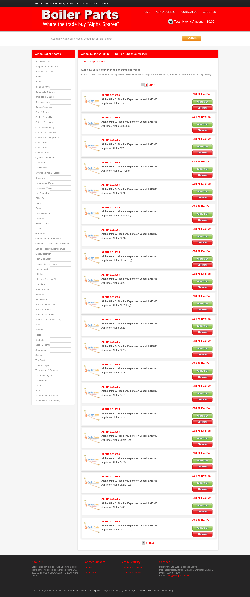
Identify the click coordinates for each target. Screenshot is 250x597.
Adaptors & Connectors (46, 66)
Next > (151, 84)
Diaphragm (40, 162)
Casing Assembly (43, 117)
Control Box (41, 142)
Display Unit (41, 167)
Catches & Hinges (44, 122)
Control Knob (41, 147)
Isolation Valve (42, 289)
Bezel (38, 81)
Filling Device (41, 198)
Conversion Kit (42, 152)
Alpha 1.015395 (98, 61)
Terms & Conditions (133, 567)
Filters (38, 203)
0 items (187, 21)
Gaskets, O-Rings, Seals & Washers (52, 243)
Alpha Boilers (165, 11)
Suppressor (40, 350)
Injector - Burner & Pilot (46, 279)
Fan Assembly (42, 193)
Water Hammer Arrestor (46, 395)
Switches (39, 355)
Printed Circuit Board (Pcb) (48, 319)
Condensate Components (47, 137)
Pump (38, 324)
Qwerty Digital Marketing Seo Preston (142, 590)
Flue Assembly (42, 223)
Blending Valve (42, 87)
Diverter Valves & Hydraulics (49, 173)
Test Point (40, 360)
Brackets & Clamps (44, 97)
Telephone (91, 572)
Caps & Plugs (42, 112)
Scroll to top (167, 590)
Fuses (38, 228)
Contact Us (189, 11)
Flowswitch (40, 218)
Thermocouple (42, 365)
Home (146, 11)
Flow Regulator (42, 213)
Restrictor (40, 340)
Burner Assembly (43, 102)
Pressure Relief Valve (45, 304)
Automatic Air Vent (44, 71)
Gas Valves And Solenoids (48, 238)
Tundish (39, 385)
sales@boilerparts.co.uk (177, 575)
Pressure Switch (43, 309)
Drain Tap (40, 178)
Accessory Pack (43, 61)
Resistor (39, 335)
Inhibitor (39, 274)
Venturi (38, 390)
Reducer (39, 329)
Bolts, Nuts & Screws (45, 92)
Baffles (38, 76)
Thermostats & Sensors (46, 370)
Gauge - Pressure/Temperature (50, 249)
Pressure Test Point (44, 314)
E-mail (89, 567)
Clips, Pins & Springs (45, 127)
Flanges (39, 208)
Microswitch (41, 299)
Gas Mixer (40, 233)
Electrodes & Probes (45, 183)
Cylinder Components (45, 157)
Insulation (40, 284)
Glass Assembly (43, 254)
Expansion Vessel (43, 188)
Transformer (41, 380)
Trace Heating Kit (43, 375)
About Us (209, 11)
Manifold (39, 294)
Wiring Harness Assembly (47, 400)
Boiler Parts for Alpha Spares (87, 590)
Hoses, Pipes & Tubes (46, 264)
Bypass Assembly (43, 107)
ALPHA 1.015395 (110, 95)
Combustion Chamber (45, 132)
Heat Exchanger (43, 259)
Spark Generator (43, 345)
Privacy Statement (132, 572)
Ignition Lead (41, 269)
